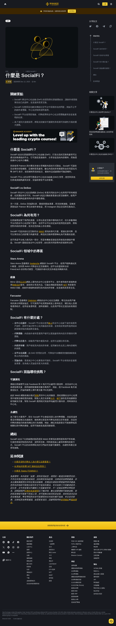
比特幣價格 (74, 571)
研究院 (51, 578)
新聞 (28, 549)
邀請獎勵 (96, 544)
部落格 (29, 566)
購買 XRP (74, 594)
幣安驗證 (96, 582)
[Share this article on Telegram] (104, 26)
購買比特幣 (74, 588)
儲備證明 (96, 558)
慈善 (50, 581)
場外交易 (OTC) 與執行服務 (102, 549)
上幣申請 (74, 547)
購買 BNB (74, 591)
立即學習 (72, 11)
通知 (28, 575)
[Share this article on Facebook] (97, 26)
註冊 (104, 4)
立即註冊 (102, 178)
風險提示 (29, 572)
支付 (50, 547)
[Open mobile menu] (111, 4)
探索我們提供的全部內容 (58, 526)
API (95, 579)
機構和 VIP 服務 (76, 549)
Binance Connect (76, 555)
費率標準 (96, 577)
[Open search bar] (98, 4)
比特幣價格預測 (76, 579)
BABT (51, 575)
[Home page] (52, 4)
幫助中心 (96, 571)
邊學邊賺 (74, 565)
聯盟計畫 (96, 541)
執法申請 (96, 591)
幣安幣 (96, 547)
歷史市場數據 (98, 552)
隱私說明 (29, 561)
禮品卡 (51, 561)
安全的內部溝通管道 (33, 583)
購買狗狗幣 (74, 596)
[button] (111, 4)
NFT (50, 572)
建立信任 (29, 564)
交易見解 (96, 555)
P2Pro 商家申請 (76, 544)
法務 (28, 555)
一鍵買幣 (52, 544)
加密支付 (52, 549)
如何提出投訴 (98, 594)
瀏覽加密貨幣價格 (77, 568)
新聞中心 (29, 552)
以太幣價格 (74, 574)
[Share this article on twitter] (90, 26)
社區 (28, 569)
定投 (50, 566)
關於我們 (29, 541)
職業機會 (29, 544)
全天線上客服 (98, 568)
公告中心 (29, 547)
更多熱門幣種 (75, 602)
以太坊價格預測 (76, 582)
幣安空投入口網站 (99, 588)
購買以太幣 (74, 599)
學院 (50, 558)
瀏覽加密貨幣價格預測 (78, 577)
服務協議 (29, 558)
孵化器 (73, 552)
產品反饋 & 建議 (99, 574)
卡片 (50, 555)
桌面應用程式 (31, 581)
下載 (28, 578)
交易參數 (96, 585)
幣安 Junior (52, 552)
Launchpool (52, 564)
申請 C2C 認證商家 (77, 541)
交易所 (51, 541)
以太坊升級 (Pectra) (77, 585)
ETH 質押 (52, 569)
